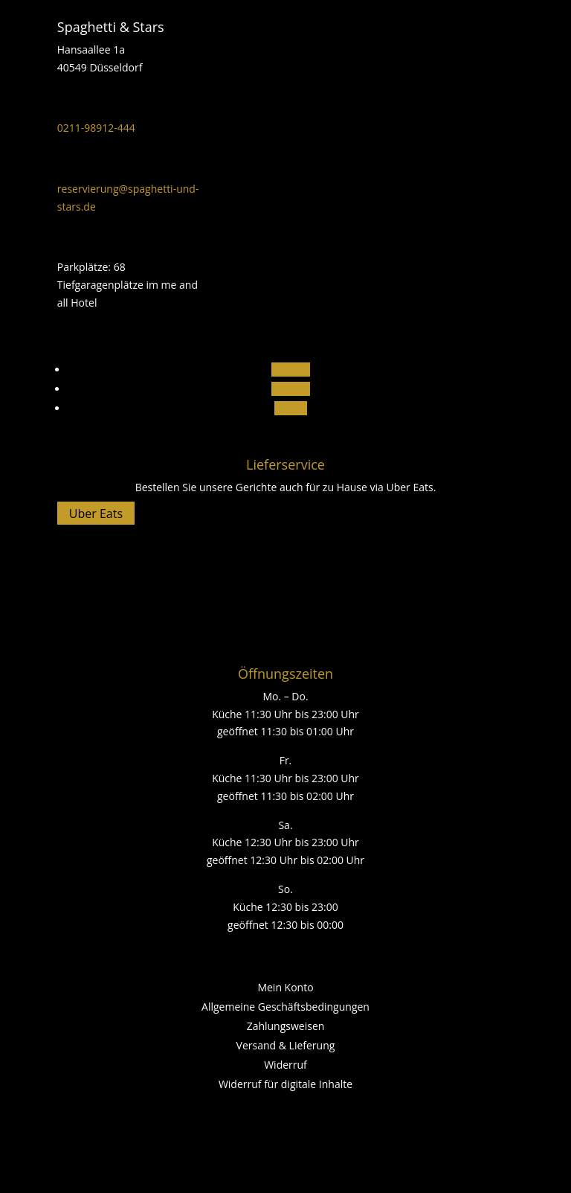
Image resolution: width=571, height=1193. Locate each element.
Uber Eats (96, 513)
